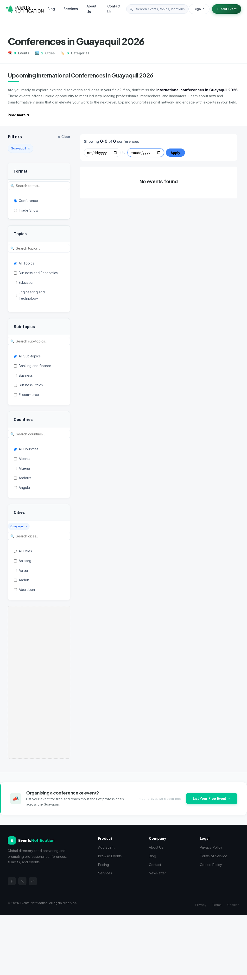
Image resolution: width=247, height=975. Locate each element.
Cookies (233, 905)
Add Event (226, 9)
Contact (155, 865)
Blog (51, 9)
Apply (175, 153)
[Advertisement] (39, 682)
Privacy (200, 905)
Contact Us (113, 8)
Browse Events (110, 856)
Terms (217, 905)
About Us (91, 8)
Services (70, 9)
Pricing (103, 865)
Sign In (199, 9)
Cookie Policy (211, 865)
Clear (63, 137)
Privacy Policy (211, 847)
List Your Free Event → (211, 798)
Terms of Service (213, 856)
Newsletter (157, 873)
